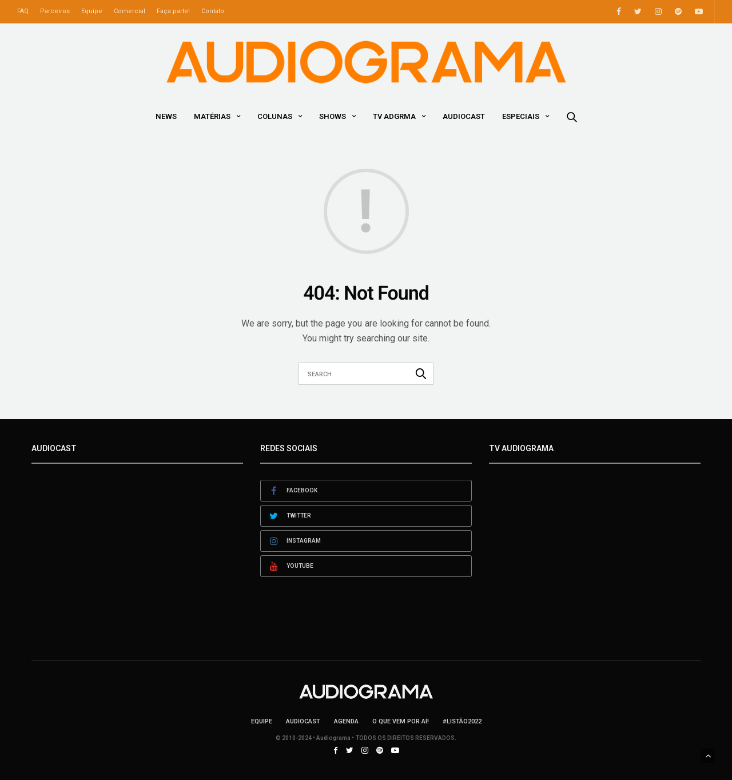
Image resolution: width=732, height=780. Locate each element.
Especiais (520, 116)
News (166, 116)
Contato (212, 11)
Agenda (346, 721)
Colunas (274, 116)
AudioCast (464, 116)
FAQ (23, 11)
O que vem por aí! (400, 721)
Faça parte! (173, 11)
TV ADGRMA (394, 116)
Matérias (212, 116)
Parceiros (55, 11)
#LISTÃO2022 (462, 721)
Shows (332, 116)
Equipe (91, 11)
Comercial (129, 11)
